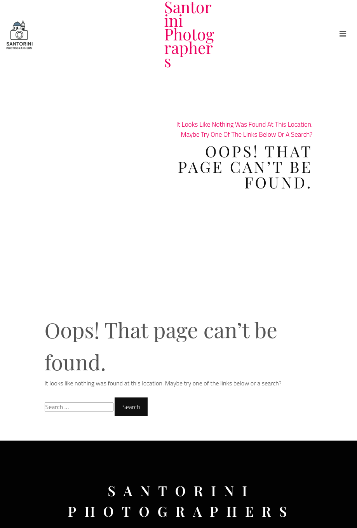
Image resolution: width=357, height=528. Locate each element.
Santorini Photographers (189, 34)
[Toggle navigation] (342, 34)
